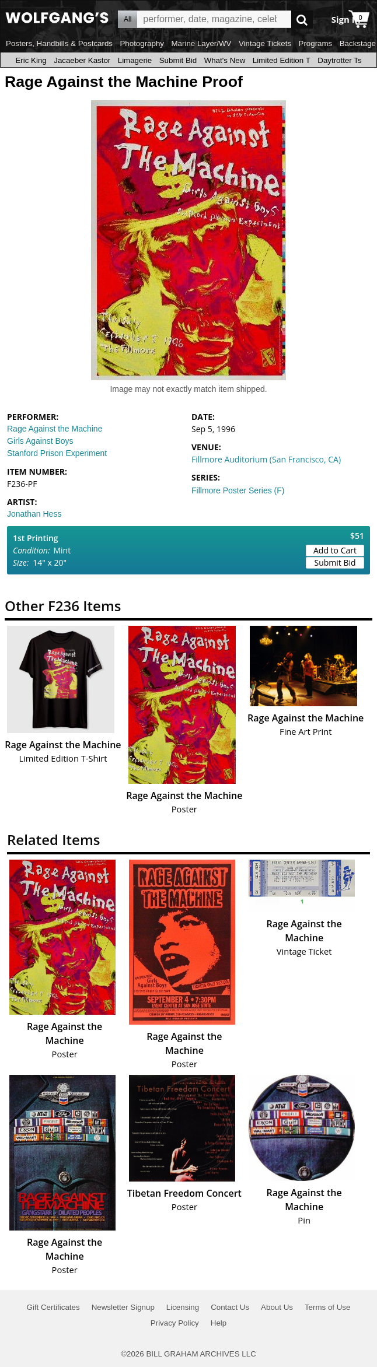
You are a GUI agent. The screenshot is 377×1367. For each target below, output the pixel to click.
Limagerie (135, 60)
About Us (277, 1307)
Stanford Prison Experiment (57, 453)
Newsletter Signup (123, 1307)
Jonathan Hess (34, 513)
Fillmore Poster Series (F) (237, 490)
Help (218, 1323)
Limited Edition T (281, 60)
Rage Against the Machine (54, 428)
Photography (142, 43)
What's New (225, 60)
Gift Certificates (53, 1307)
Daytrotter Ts (339, 60)
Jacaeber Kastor (82, 60)
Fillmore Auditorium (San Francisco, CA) (266, 459)
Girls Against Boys (40, 441)
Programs (316, 43)
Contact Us (230, 1307)
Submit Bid (178, 60)
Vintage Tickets (265, 43)
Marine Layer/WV (201, 43)
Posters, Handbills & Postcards (59, 43)
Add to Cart (335, 550)
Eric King (30, 60)
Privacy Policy (175, 1323)
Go (302, 19)
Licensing (182, 1307)
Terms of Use (328, 1307)
